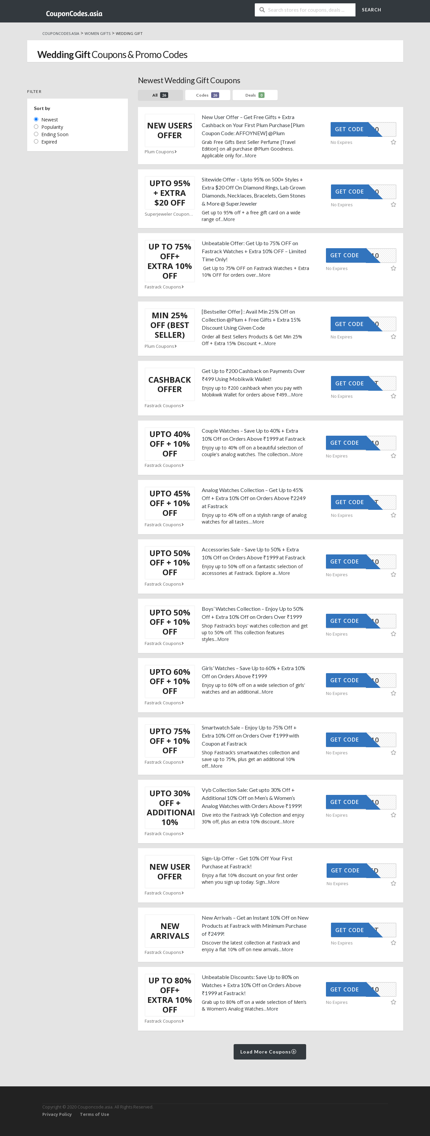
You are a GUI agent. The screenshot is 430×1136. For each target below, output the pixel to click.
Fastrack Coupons (165, 287)
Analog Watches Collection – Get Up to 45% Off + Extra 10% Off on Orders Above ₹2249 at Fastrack (253, 498)
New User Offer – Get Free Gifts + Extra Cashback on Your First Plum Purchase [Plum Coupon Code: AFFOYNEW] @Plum (253, 125)
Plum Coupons (161, 152)
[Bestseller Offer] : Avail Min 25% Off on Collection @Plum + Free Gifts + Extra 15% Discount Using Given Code (251, 319)
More (250, 155)
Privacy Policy (57, 1114)
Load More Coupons (268, 1051)
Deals (255, 95)
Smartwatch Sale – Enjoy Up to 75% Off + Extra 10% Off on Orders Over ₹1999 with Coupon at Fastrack (250, 735)
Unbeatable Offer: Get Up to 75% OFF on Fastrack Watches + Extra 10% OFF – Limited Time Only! (254, 251)
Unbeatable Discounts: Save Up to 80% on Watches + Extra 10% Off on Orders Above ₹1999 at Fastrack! (251, 985)
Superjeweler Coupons (170, 214)
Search (371, 9)
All (160, 95)
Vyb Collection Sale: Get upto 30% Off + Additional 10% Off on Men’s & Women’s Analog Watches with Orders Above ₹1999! (252, 798)
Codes (207, 95)
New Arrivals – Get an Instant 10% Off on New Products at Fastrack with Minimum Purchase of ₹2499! (255, 925)
